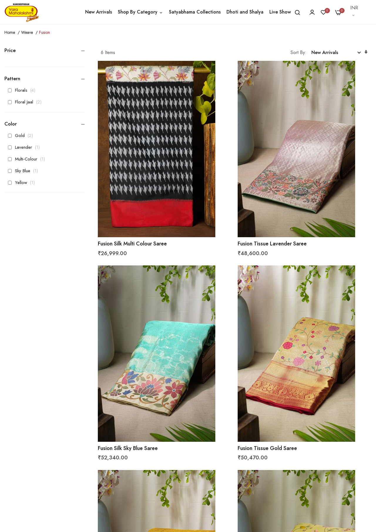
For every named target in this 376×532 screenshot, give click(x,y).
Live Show (280, 12)
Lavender (25, 147)
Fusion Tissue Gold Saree (130, 352)
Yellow (23, 182)
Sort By (298, 52)
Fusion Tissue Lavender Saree (228, 196)
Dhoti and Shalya (244, 12)
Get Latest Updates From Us (281, 464)
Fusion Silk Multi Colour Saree (135, 196)
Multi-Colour (28, 159)
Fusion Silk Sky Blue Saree (317, 196)
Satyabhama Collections (195, 12)
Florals (23, 90)
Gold (22, 135)
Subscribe (356, 435)
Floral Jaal (26, 102)
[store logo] (21, 12)
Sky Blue (24, 171)
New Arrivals (98, 12)
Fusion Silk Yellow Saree (314, 352)
